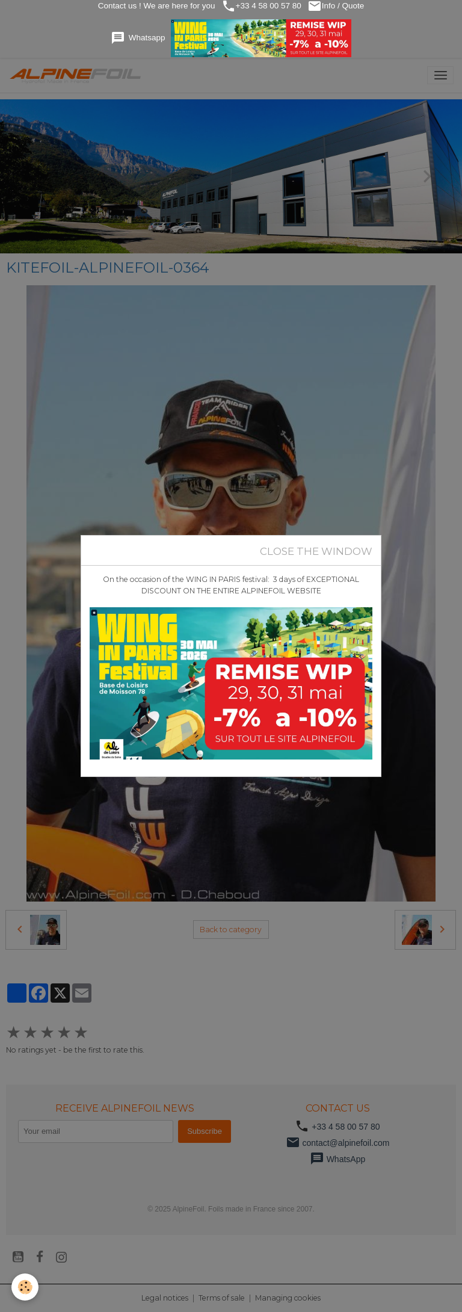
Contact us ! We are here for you (155, 5)
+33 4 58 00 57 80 (261, 6)
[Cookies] (25, 1287)
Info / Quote (336, 6)
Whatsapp (231, 38)
